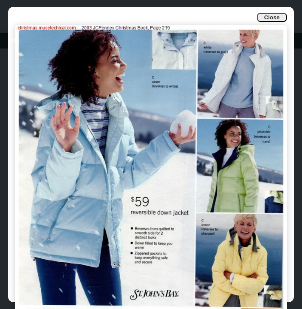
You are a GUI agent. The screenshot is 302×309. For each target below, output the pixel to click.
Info (13, 40)
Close (272, 17)
